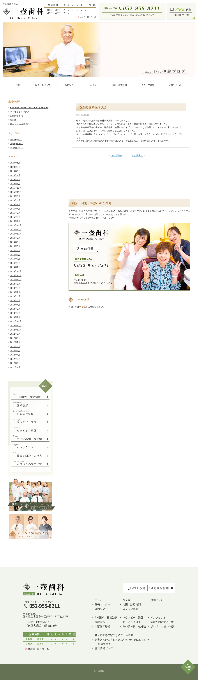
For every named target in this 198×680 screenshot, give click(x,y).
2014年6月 (15, 246)
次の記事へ (138, 155)
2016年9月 (15, 171)
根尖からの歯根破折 (19, 124)
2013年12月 (15, 271)
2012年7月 (15, 342)
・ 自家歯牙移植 (100, 626)
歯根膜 (13, 120)
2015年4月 (15, 209)
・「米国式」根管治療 (104, 617)
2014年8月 (15, 242)
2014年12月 (15, 225)
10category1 (16, 139)
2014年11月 (15, 229)
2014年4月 (15, 254)
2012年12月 (15, 321)
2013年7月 (15, 292)
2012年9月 (15, 334)
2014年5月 (15, 250)
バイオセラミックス (19, 111)
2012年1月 (15, 367)
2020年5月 (15, 167)
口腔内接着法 (16, 116)
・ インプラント (156, 617)
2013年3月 (15, 309)
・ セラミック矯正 (130, 622)
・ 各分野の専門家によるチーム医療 (112, 635)
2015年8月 (15, 200)
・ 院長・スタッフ (102, 604)
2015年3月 (15, 213)
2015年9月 (15, 196)
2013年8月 (15, 288)
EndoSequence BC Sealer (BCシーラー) (29, 107)
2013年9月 (15, 284)
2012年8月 (15, 338)
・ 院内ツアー (99, 608)
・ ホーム (97, 600)
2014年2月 (15, 263)
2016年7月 (15, 175)
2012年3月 (15, 359)
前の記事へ (116, 155)
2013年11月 (15, 275)
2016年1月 (15, 183)
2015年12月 (15, 188)
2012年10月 (15, 329)
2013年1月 (15, 317)
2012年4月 (15, 354)
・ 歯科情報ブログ (102, 648)
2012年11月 (15, 325)
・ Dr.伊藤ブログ (101, 644)
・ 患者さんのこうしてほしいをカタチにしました (120, 639)
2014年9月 (15, 238)
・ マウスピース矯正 (131, 617)
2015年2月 (15, 217)
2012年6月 (15, 346)
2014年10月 (15, 234)
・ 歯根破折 (98, 622)
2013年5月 (15, 300)
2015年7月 (15, 204)
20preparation (16, 143)
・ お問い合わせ (156, 600)
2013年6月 (15, 296)
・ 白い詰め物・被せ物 (132, 626)
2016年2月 (15, 179)
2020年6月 (15, 163)
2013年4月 (15, 305)
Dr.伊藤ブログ (16, 147)
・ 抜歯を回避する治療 (160, 622)
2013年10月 (15, 279)
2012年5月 (15, 350)
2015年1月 (15, 221)
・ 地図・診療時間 (130, 604)
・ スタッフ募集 (128, 608)
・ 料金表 (124, 600)
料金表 (82, 306)
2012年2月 (15, 363)
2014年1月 (15, 267)
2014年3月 (15, 258)
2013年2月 (15, 313)
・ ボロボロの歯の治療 (160, 626)
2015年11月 (15, 192)
